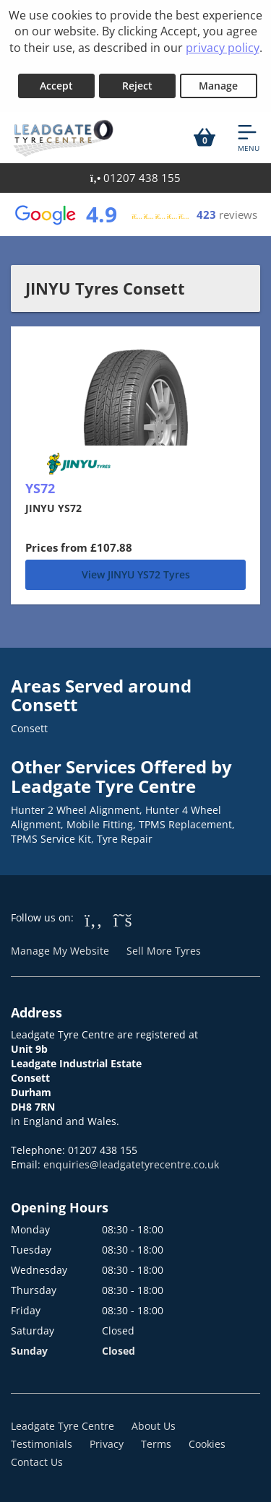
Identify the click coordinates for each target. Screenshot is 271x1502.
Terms (156, 1444)
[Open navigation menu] (248, 137)
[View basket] (204, 137)
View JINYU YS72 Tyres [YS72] (136, 574)
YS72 (40, 488)
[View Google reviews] (135, 214)
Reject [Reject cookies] (137, 85)
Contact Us (37, 1462)
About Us (154, 1426)
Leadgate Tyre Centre (62, 1426)
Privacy (107, 1444)
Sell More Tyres (163, 951)
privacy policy (222, 48)
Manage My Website (60, 951)
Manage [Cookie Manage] (218, 85)
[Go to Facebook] (94, 919)
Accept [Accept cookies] (56, 85)
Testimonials (41, 1444)
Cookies (207, 1444)
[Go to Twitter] (122, 919)
